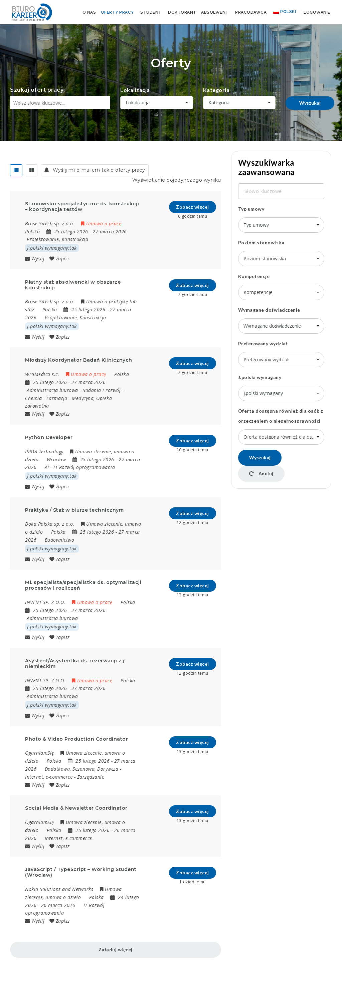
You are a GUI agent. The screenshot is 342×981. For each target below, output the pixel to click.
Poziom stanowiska (261, 242)
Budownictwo (59, 540)
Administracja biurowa (52, 390)
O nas (89, 12)
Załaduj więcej (116, 949)
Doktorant (182, 12)
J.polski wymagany (260, 377)
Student (151, 12)
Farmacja (56, 398)
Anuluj (261, 473)
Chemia (33, 398)
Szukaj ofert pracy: (37, 90)
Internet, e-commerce (48, 777)
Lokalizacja (135, 90)
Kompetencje (254, 276)
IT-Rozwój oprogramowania (84, 467)
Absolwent (215, 12)
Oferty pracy (117, 12)
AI (47, 467)
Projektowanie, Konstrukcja (57, 239)
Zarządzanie (91, 777)
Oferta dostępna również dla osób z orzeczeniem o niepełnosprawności (280, 416)
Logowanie (316, 12)
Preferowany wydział (263, 343)
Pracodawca (251, 12)
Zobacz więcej (192, 207)
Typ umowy (251, 209)
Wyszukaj (310, 103)
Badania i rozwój (101, 390)
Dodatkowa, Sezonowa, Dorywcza (82, 769)
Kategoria (216, 90)
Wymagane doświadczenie (269, 310)
